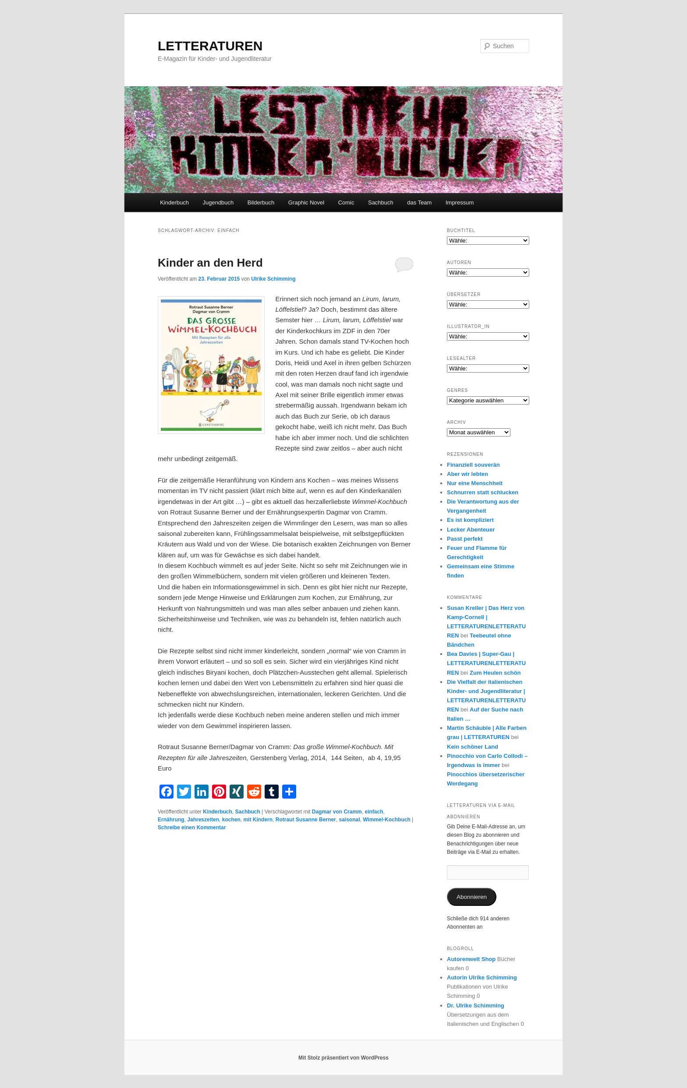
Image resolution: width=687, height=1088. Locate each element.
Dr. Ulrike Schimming (475, 1005)
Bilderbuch (261, 202)
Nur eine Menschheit (475, 483)
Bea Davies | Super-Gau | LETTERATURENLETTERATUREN (486, 663)
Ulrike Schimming (273, 279)
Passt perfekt (465, 538)
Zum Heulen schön (495, 672)
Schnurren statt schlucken (482, 492)
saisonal (349, 820)
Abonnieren (472, 897)
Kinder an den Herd (210, 262)
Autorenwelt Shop (471, 959)
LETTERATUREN (210, 46)
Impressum (460, 202)
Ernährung (171, 820)
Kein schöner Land (472, 746)
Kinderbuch (174, 202)
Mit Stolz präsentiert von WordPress (343, 1058)
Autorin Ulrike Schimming (482, 977)
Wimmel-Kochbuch (387, 820)
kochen (231, 820)
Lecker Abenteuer (471, 529)
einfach (374, 812)
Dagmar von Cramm (337, 812)
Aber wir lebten (467, 474)
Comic (346, 202)
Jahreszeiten (203, 820)
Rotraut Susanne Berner (306, 820)
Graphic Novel (306, 202)
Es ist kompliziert (470, 520)
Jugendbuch (218, 202)
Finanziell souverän (473, 464)
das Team (419, 202)
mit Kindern (258, 820)
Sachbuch (380, 202)
